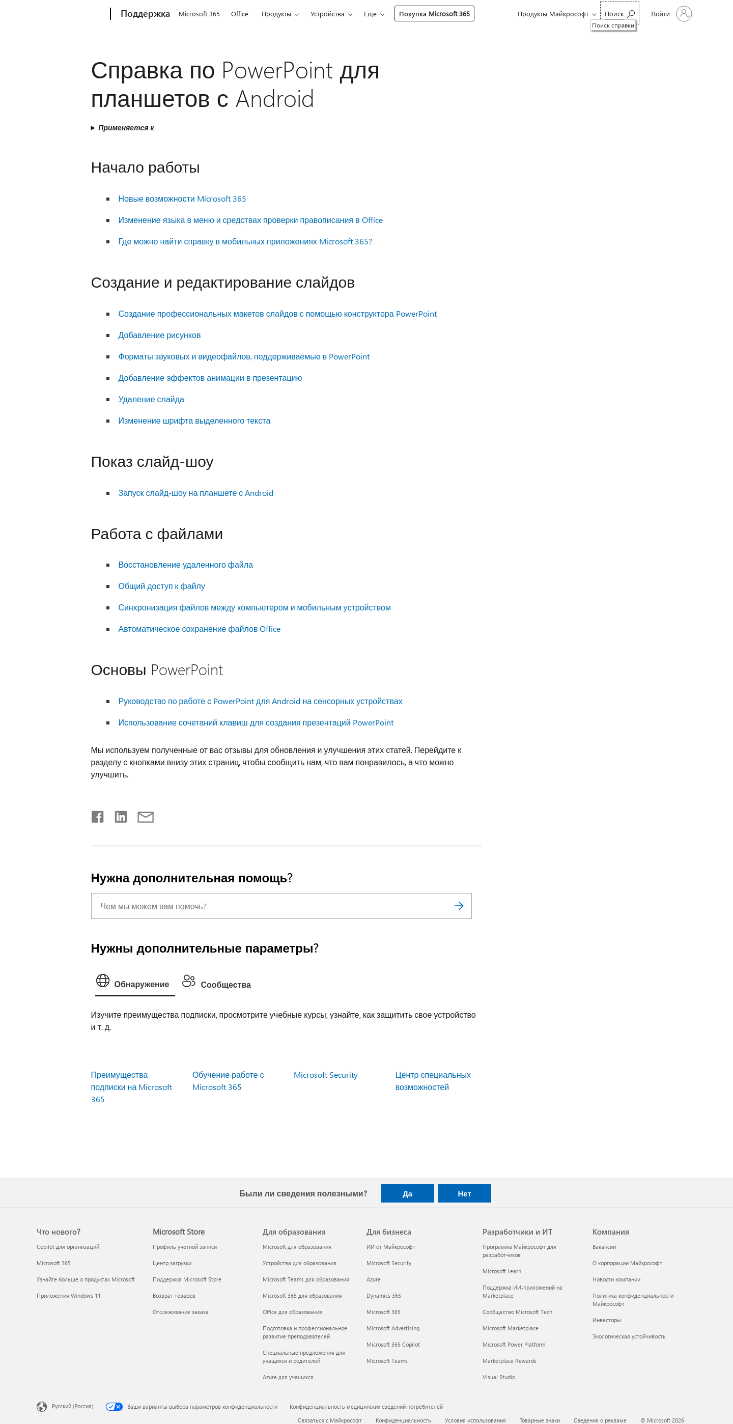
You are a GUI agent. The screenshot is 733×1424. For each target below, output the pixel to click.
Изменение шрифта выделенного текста (195, 420)
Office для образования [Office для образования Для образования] (292, 1312)
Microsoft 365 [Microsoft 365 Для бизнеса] (383, 1312)
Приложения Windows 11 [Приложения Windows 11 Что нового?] (69, 1295)
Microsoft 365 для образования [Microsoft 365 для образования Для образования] (302, 1295)
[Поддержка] (144, 14)
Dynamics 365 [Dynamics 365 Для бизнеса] (383, 1295)
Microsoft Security (326, 1074)
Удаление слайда (151, 399)
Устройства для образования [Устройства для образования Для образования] (299, 1263)
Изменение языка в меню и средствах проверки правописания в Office (251, 219)
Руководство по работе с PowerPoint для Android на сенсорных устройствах (261, 700)
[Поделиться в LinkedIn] (116, 814)
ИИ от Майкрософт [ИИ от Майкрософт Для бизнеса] (390, 1246)
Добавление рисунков (160, 334)
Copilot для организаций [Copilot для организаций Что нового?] (68, 1246)
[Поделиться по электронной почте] (141, 814)
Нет (464, 1193)
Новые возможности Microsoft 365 (182, 198)
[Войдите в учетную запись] (670, 14)
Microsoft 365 (199, 13)
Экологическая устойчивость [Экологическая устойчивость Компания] (629, 1336)
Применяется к (126, 127)
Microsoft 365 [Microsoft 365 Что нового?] (54, 1263)
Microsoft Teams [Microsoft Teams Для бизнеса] (387, 1360)
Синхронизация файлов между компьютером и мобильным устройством (255, 607)
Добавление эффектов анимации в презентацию (210, 377)
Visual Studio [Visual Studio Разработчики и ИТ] (499, 1377)
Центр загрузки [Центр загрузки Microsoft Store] (172, 1263)
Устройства (328, 13)
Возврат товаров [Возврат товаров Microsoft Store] (174, 1295)
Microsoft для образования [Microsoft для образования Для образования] (297, 1246)
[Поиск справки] (619, 13)
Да (407, 1193)
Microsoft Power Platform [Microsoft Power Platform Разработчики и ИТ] (514, 1344)
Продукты (276, 13)
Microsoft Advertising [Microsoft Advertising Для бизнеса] (392, 1328)
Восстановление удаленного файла (186, 564)
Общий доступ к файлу (162, 585)
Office (239, 13)
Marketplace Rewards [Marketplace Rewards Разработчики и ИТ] (510, 1360)
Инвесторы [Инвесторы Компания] (607, 1320)
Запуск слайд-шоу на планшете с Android (196, 492)
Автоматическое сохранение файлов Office (200, 628)
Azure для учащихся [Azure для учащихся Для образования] (288, 1377)
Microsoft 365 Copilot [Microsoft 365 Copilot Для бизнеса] (393, 1344)
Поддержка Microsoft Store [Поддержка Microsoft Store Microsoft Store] (187, 1279)
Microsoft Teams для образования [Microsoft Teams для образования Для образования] (306, 1279)
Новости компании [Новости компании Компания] (616, 1279)
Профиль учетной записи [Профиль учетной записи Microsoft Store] (185, 1246)
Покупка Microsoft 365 (434, 13)
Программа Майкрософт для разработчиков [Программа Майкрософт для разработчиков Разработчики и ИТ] (519, 1251)
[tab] (135, 983)
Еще (370, 13)
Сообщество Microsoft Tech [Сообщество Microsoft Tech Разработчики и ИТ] (517, 1312)
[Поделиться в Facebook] (98, 814)
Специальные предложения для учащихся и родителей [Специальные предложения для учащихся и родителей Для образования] (304, 1356)
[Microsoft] (71, 14)
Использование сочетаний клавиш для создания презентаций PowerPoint (256, 722)
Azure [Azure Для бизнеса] (373, 1279)
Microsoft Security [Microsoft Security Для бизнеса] (388, 1263)
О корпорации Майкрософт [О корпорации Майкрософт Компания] (627, 1263)
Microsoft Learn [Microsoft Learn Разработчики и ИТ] (502, 1271)
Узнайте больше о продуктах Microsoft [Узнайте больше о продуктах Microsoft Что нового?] (86, 1279)
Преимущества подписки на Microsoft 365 (132, 1086)
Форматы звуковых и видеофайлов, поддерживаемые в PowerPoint (244, 356)
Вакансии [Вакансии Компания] (604, 1246)
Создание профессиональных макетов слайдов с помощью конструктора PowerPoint (278, 313)
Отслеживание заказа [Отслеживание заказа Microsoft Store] (181, 1312)
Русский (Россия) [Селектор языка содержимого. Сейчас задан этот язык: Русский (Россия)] (72, 1406)
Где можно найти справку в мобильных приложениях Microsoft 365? (245, 241)
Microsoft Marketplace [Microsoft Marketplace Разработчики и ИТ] (511, 1328)
